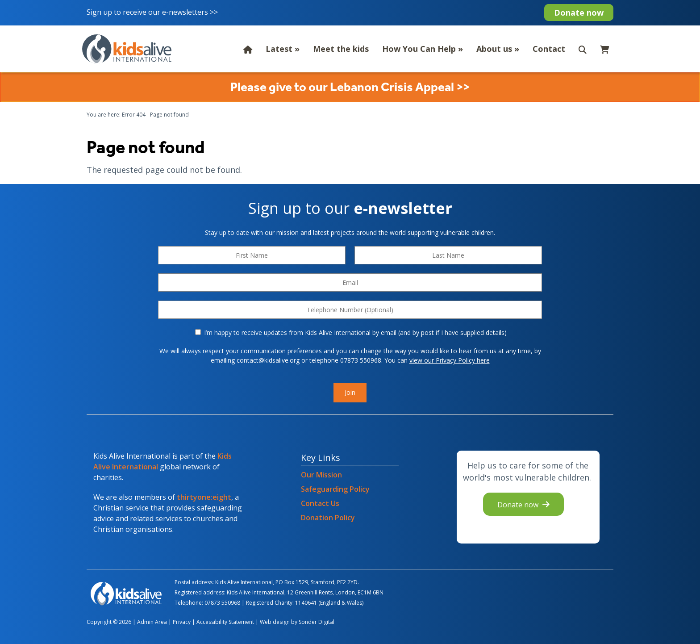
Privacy (182, 622)
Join (350, 392)
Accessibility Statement (225, 622)
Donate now (579, 12)
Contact (549, 48)
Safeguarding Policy (335, 489)
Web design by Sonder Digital (297, 622)
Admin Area (152, 622)
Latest (283, 48)
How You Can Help (422, 48)
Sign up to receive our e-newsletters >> (153, 12)
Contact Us (320, 503)
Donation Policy (328, 518)
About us (497, 48)
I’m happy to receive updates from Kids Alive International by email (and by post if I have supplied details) (351, 332)
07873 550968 (222, 602)
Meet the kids (341, 48)
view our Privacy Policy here (449, 360)
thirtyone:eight (204, 497)
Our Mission (321, 475)
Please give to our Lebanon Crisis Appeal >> (350, 86)
